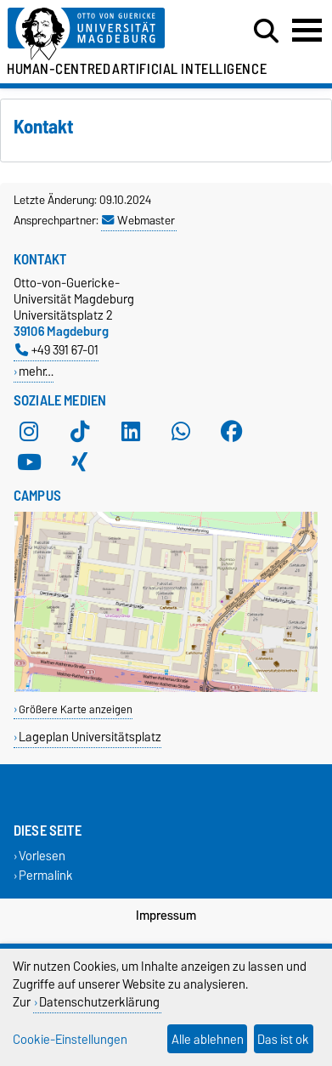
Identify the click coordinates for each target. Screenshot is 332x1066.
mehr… (36, 371)
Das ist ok (283, 1039)
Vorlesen (42, 855)
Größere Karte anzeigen (75, 709)
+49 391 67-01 (56, 349)
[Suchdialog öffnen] (266, 31)
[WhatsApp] (181, 431)
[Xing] (80, 461)
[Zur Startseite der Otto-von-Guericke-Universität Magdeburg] (102, 34)
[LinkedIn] (130, 431)
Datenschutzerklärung (99, 1001)
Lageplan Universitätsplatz (90, 736)
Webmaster (138, 220)
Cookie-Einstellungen (70, 1039)
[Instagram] (29, 431)
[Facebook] (232, 431)
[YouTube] (29, 461)
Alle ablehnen (208, 1039)
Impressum (166, 915)
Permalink (46, 875)
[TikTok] (80, 431)
